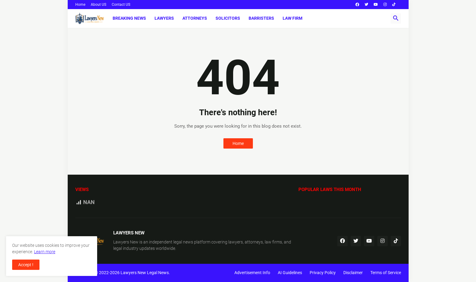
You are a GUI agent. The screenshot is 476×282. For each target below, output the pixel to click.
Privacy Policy (323, 272)
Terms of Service (385, 272)
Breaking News (129, 18)
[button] (396, 18)
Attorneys (194, 18)
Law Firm (292, 18)
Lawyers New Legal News (145, 272)
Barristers (261, 18)
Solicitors (228, 18)
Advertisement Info (252, 272)
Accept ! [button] (25, 264)
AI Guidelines (290, 272)
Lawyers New (125, 242)
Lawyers (164, 18)
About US (98, 4)
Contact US (121, 4)
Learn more (44, 251)
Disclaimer (353, 272)
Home (80, 4)
